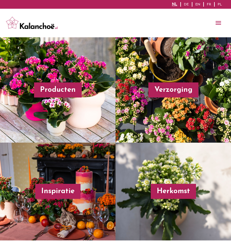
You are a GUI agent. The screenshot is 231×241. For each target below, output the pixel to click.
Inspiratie (57, 191)
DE (186, 4)
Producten (58, 90)
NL (174, 4)
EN (197, 4)
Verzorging (173, 90)
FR (209, 4)
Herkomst (173, 191)
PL (220, 4)
